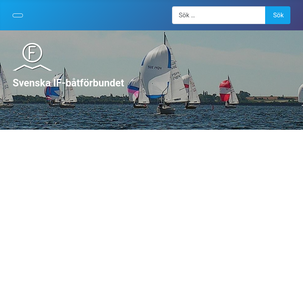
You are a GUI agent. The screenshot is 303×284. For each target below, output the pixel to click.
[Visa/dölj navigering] (18, 15)
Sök (278, 15)
